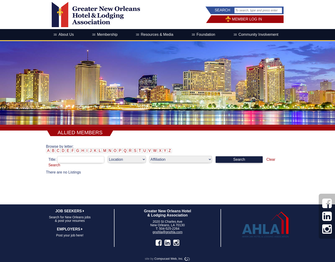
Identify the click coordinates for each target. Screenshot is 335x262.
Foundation (206, 34)
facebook (159, 242)
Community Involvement (258, 34)
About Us (66, 34)
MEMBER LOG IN (247, 19)
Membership (107, 34)
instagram (176, 242)
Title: (78, 159)
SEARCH (222, 10)
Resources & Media (157, 34)
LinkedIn (167, 242)
